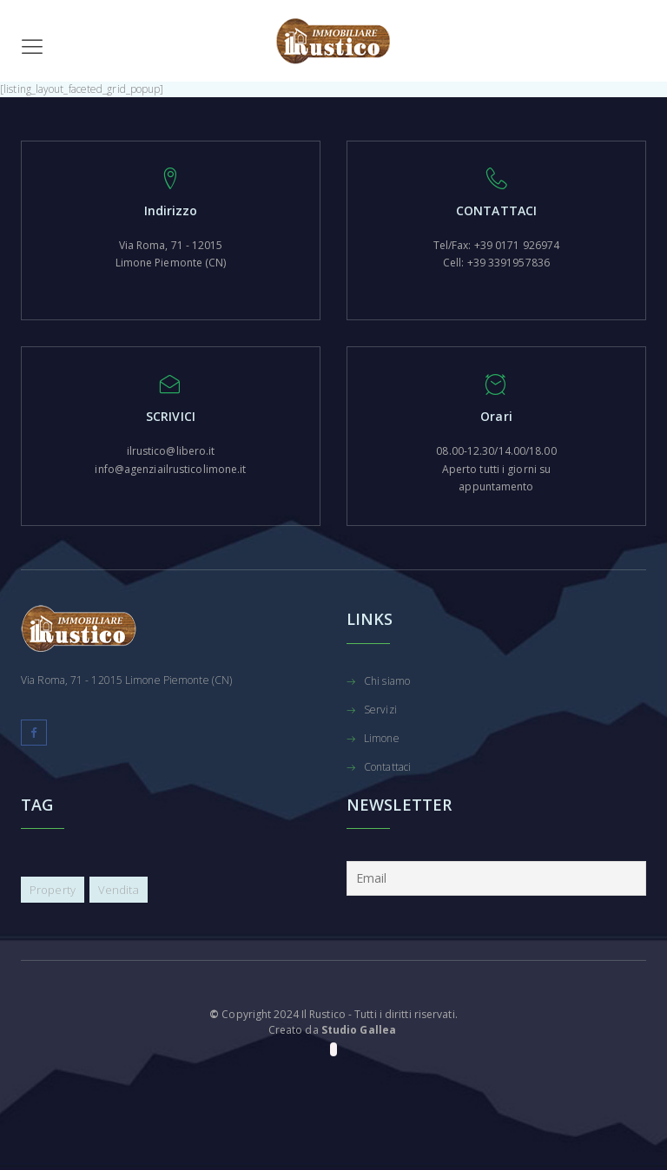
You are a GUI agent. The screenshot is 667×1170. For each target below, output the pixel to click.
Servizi (380, 711)
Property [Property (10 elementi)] (53, 889)
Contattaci (387, 768)
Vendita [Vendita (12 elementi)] (118, 889)
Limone (382, 739)
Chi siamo (387, 682)
